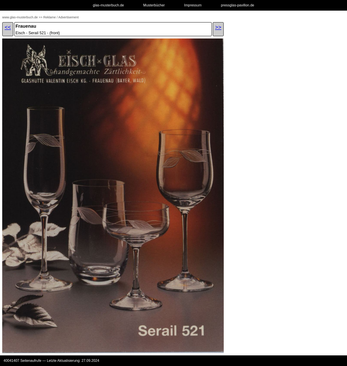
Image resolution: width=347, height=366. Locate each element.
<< (8, 27)
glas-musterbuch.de (108, 5)
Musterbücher (154, 5)
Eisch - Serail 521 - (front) (37, 33)
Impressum (193, 5)
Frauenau (25, 26)
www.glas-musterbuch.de (20, 17)
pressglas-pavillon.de (237, 5)
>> (40, 17)
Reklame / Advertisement (61, 17)
